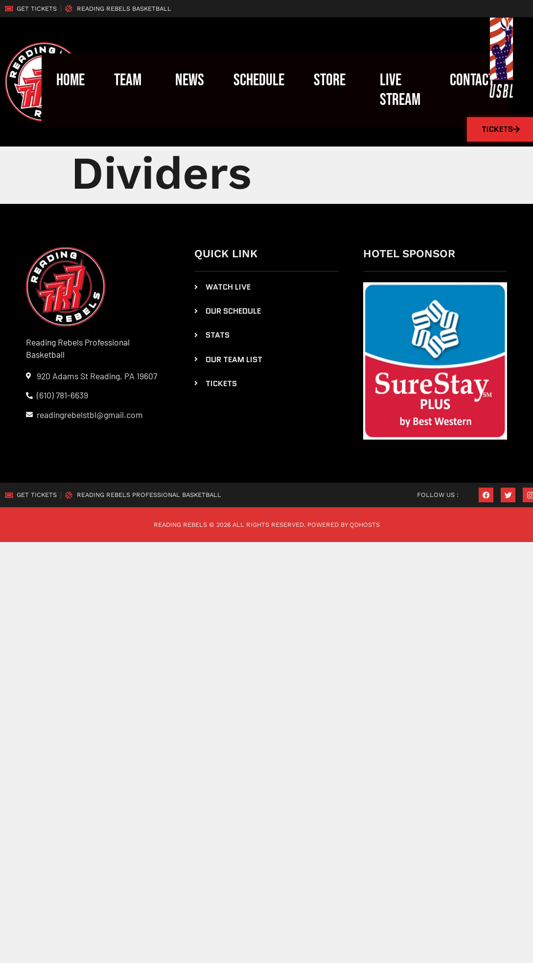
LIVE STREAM (400, 90)
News (190, 80)
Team (130, 80)
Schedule (259, 80)
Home (70, 80)
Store (332, 80)
